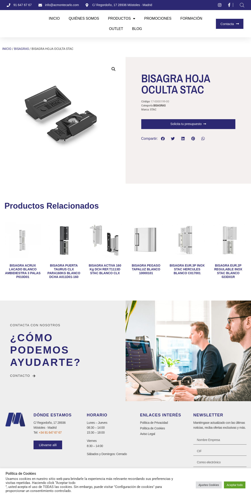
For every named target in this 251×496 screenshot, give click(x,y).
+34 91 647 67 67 (50, 432)
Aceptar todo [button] (235, 485)
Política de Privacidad (154, 422)
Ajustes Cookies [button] (208, 485)
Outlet (116, 29)
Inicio (54, 18)
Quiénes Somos (84, 18)
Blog (137, 29)
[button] (114, 69)
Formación (191, 18)
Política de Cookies (152, 428)
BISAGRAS (21, 49)
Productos (121, 19)
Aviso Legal (147, 434)
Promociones (157, 18)
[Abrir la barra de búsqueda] (242, 5)
